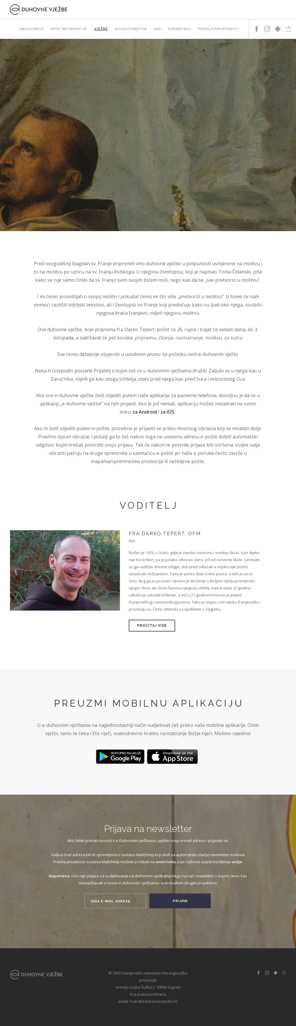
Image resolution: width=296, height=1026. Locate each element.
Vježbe (101, 29)
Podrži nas (179, 29)
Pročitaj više (152, 626)
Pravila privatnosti (218, 29)
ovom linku (165, 861)
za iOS (167, 412)
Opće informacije (68, 29)
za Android (145, 412)
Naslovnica (31, 29)
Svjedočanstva (131, 29)
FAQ (157, 29)
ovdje (237, 861)
